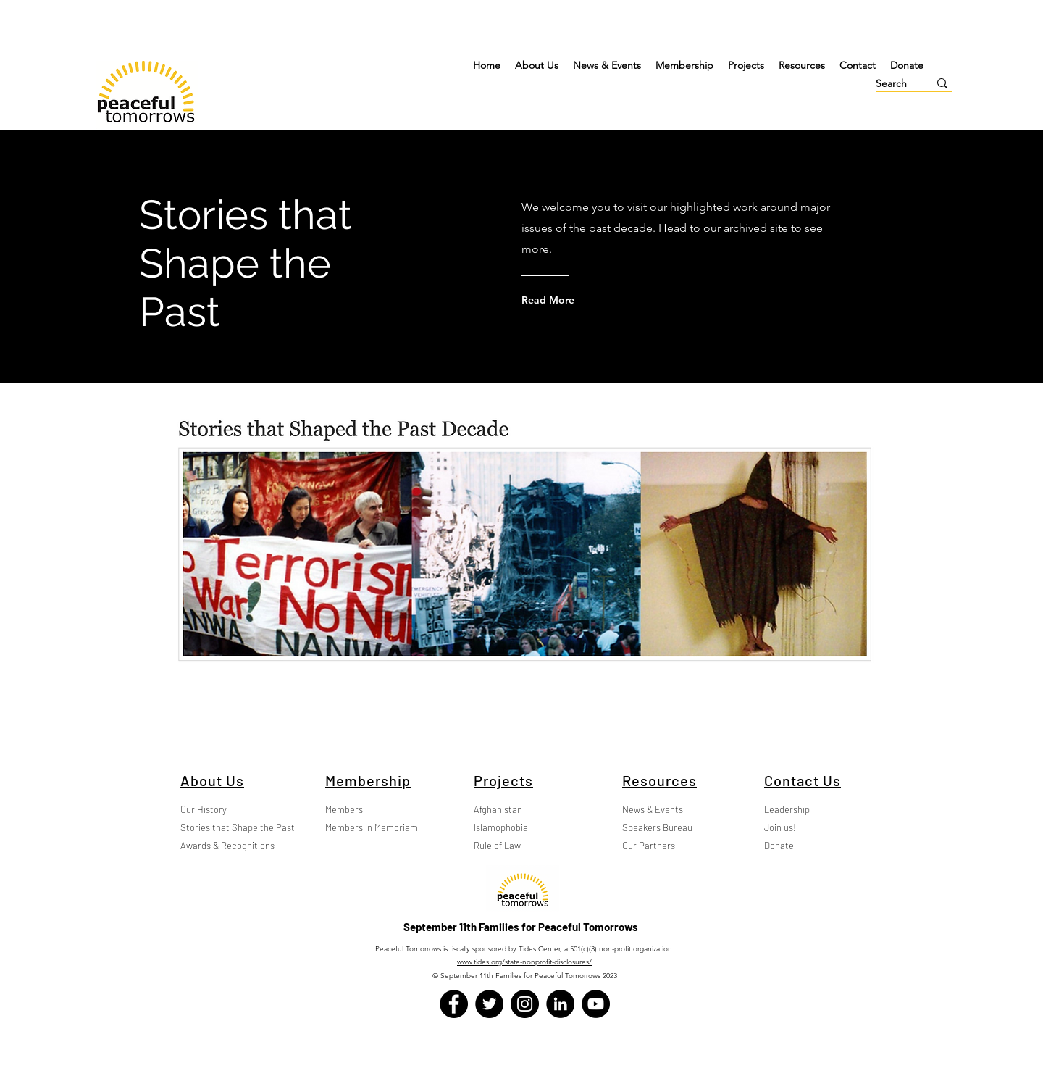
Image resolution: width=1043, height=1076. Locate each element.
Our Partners (648, 845)
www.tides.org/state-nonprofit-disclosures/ (524, 962)
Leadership (787, 809)
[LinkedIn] (560, 1004)
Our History (203, 809)
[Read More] (580, 300)
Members (344, 809)
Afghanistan (498, 809)
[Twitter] (489, 1004)
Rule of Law (497, 845)
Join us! (780, 827)
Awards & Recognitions (222, 845)
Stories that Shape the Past (222, 827)
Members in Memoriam (367, 827)
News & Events (652, 809)
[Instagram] (525, 1004)
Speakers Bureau (657, 827)
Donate (779, 845)
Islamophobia (501, 827)
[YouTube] (596, 1004)
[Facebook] (454, 1004)
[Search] (891, 84)
